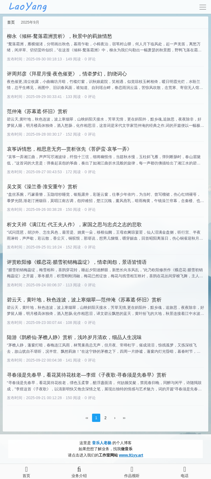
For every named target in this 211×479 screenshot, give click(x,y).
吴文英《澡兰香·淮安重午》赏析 (42, 186)
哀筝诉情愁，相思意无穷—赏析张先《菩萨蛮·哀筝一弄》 (69, 149)
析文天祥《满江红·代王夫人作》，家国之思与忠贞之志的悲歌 (74, 224)
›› (124, 418)
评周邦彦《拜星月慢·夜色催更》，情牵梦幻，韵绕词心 (67, 74)
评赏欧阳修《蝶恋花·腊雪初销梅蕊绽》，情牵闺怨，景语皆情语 (77, 262)
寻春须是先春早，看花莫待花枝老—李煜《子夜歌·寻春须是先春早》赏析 (86, 375)
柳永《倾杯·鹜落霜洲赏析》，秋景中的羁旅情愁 (59, 36)
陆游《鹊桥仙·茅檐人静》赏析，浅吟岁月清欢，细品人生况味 (74, 337)
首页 (11, 22)
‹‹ (87, 418)
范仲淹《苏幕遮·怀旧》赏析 (37, 111)
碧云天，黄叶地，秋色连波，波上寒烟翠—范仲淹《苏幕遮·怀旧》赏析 (84, 299)
